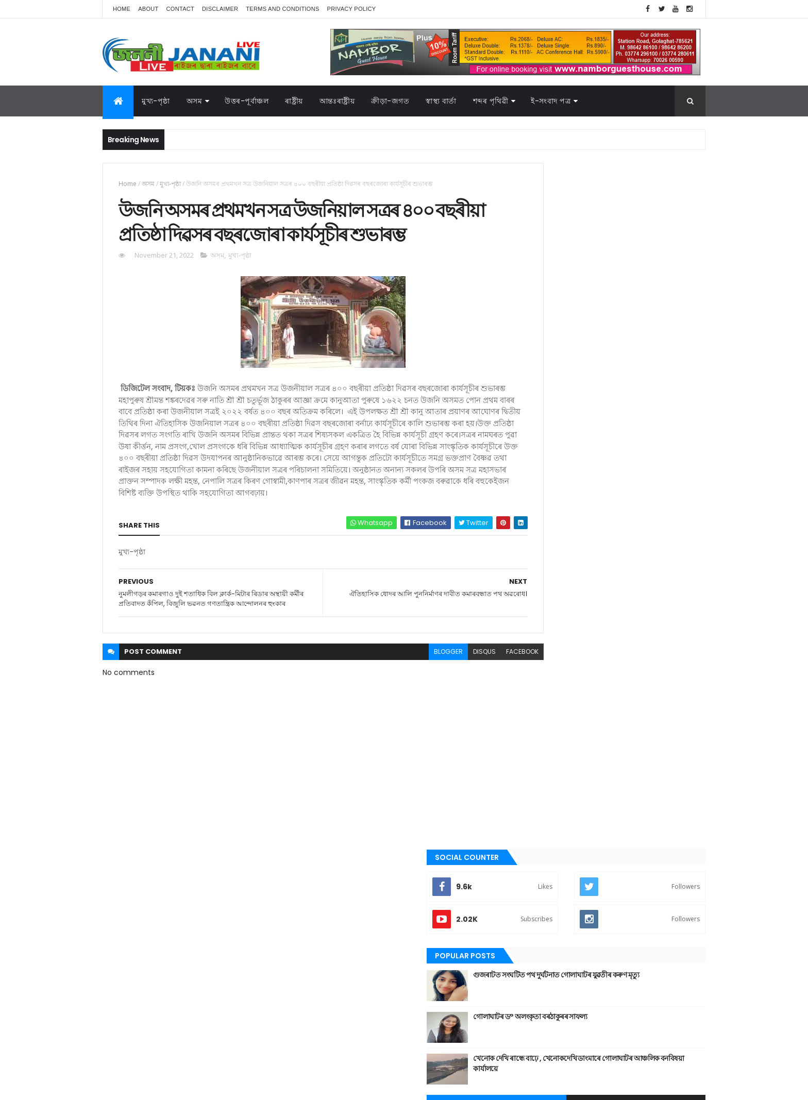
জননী (533, 755)
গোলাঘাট (536, 737)
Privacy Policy (351, 9)
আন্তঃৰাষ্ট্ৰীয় (337, 101)
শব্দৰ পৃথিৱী (491, 101)
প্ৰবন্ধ (532, 772)
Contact (180, 9)
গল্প (530, 720)
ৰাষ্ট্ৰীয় (294, 101)
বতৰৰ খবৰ (538, 790)
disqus (439, 707)
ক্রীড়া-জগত (390, 101)
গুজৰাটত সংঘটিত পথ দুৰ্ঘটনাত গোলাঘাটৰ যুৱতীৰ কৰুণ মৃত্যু (634, 294)
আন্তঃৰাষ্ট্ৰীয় (539, 633)
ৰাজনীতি (536, 842)
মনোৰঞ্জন (537, 807)
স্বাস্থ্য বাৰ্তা (441, 101)
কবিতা (533, 685)
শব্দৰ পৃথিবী (539, 877)
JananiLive (157, 1077)
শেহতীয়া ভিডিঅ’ (545, 894)
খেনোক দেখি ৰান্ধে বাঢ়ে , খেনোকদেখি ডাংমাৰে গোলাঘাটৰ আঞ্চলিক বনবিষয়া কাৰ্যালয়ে (629, 377)
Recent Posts (565, 418)
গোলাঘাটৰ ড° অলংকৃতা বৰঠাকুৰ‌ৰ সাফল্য (622, 331)
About (148, 9)
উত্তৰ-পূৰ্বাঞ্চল (246, 101)
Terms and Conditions (282, 9)
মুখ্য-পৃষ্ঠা (156, 101)
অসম (195, 101)
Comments (658, 418)
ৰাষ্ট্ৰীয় (532, 859)
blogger (403, 707)
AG (125, 1087)
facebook (477, 707)
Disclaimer (220, 9)
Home (121, 9)
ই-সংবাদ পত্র (550, 101)
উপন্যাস (535, 668)
